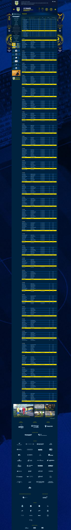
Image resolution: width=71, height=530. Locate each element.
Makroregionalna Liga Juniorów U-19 (16, 31)
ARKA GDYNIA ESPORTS (16, 41)
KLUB (16, 21)
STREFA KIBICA (16, 38)
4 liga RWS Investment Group (16, 27)
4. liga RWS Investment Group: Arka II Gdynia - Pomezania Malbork (22, 416)
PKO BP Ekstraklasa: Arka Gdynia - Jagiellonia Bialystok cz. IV (39, 416)
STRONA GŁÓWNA (16, 18)
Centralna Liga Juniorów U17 (16, 28)
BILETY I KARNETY (16, 37)
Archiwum (16, 34)
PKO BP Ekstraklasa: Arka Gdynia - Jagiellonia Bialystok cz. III (49, 416)
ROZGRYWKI (16, 24)
